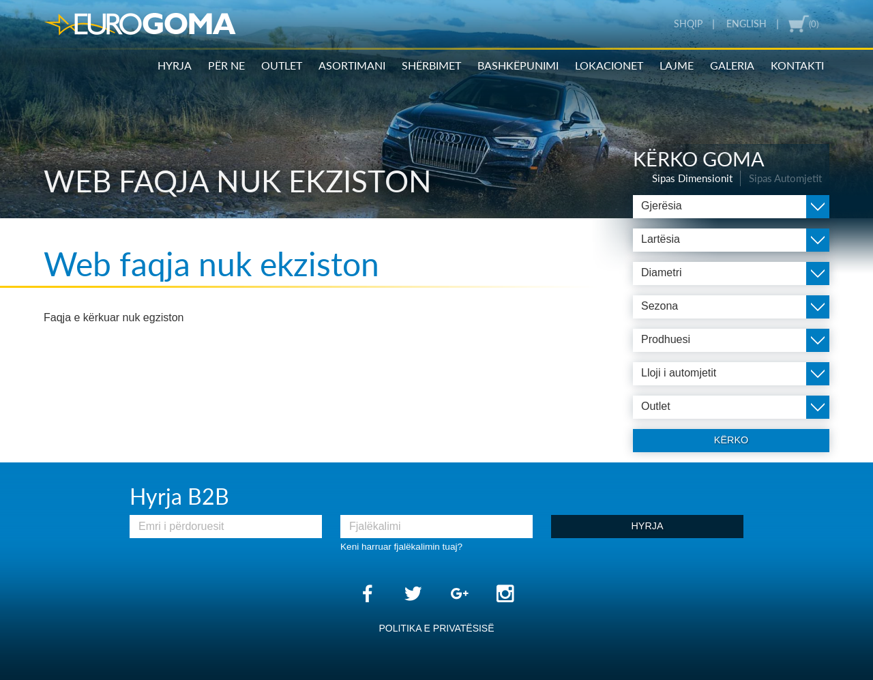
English (746, 23)
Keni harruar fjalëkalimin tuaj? (401, 547)
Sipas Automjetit (785, 178)
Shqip (688, 23)
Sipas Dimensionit (692, 178)
